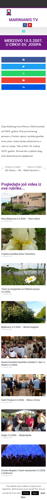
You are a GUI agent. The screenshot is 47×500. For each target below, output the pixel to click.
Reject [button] (35, 493)
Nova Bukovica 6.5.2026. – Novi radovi (20, 218)
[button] (23, 31)
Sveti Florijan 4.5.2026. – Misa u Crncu (20, 400)
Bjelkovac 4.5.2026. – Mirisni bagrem (20, 327)
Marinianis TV (23, 19)
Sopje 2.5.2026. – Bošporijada (16, 435)
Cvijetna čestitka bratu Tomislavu (18, 254)
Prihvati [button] (26, 493)
